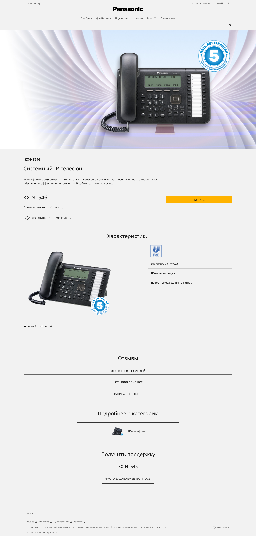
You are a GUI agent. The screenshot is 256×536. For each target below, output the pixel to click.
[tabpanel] (128, 389)
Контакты (161, 527)
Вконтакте (45, 521)
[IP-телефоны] (128, 431)
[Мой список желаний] (228, 26)
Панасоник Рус (34, 3)
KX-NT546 (31, 513)
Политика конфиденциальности (58, 527)
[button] (199, 199)
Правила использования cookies (94, 527)
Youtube (32, 521)
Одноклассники (63, 521)
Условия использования (125, 527)
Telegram (80, 521)
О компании (33, 527)
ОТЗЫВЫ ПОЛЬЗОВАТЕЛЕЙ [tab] (128, 371)
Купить (199, 200)
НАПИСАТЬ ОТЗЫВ (128, 394)
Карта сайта (147, 527)
